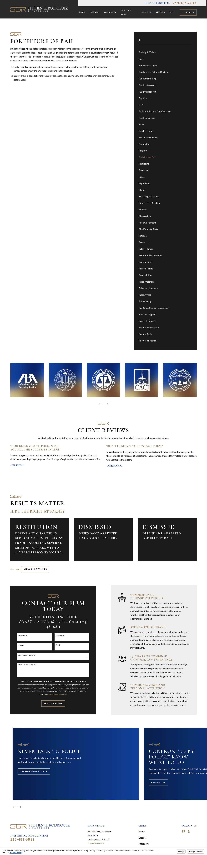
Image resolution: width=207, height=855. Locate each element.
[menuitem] (165, 52)
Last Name (59, 635)
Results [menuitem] (146, 12)
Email (57, 645)
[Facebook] (183, 831)
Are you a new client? (26, 655)
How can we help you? (27, 665)
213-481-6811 (185, 3)
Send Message (52, 703)
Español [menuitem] (94, 12)
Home (142, 831)
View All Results (35, 569)
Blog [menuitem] (172, 12)
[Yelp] (188, 831)
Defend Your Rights (34, 771)
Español (142, 837)
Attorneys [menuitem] (109, 12)
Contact (188, 12)
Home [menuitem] (81, 12)
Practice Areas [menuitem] (125, 12)
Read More (158, 782)
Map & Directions (96, 843)
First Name (22, 635)
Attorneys (144, 843)
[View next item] (106, 404)
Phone (20, 645)
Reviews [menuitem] (160, 12)
